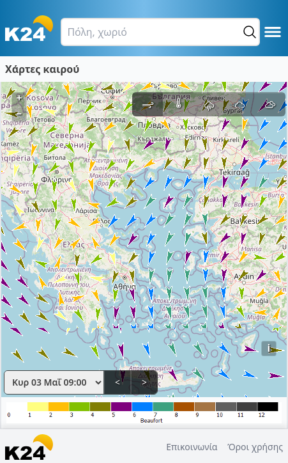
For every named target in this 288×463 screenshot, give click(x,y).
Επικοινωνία (191, 447)
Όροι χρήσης (255, 447)
